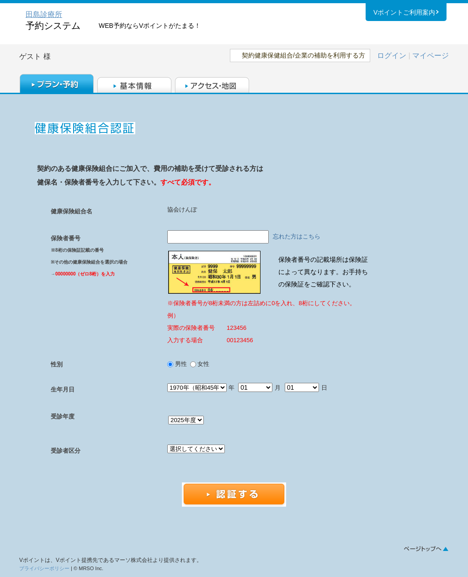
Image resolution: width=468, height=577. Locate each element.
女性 (203, 363)
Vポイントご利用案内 (404, 13)
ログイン (391, 55)
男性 (181, 363)
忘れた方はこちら (296, 236)
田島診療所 (44, 14)
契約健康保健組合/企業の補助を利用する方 (303, 55)
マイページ (430, 55)
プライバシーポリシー (44, 568)
